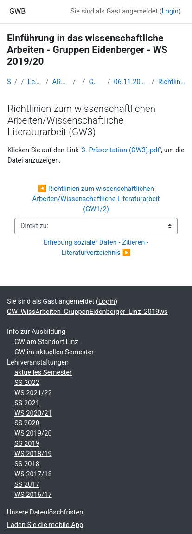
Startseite (9, 82)
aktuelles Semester (43, 372)
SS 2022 (26, 382)
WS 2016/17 (33, 494)
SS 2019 (26, 443)
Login (170, 11)
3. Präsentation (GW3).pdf (121, 150)
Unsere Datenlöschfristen (45, 512)
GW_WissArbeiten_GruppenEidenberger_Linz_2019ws (96, 82)
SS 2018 (26, 464)
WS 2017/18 (33, 474)
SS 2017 (26, 484)
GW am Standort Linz (46, 342)
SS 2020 (26, 423)
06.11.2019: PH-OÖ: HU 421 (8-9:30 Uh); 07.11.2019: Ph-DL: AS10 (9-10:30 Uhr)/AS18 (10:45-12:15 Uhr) (131, 82)
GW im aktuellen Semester (54, 352)
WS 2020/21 (33, 413)
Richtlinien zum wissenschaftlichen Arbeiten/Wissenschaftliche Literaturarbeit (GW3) (171, 82)
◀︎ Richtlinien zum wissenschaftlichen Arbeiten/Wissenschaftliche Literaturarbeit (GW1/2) (96, 198)
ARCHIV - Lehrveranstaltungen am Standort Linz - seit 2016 (60, 82)
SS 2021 (26, 403)
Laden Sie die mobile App (45, 525)
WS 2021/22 (33, 393)
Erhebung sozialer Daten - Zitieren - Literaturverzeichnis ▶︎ (97, 247)
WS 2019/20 (33, 433)
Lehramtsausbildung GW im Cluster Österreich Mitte (35, 82)
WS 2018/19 (33, 453)
